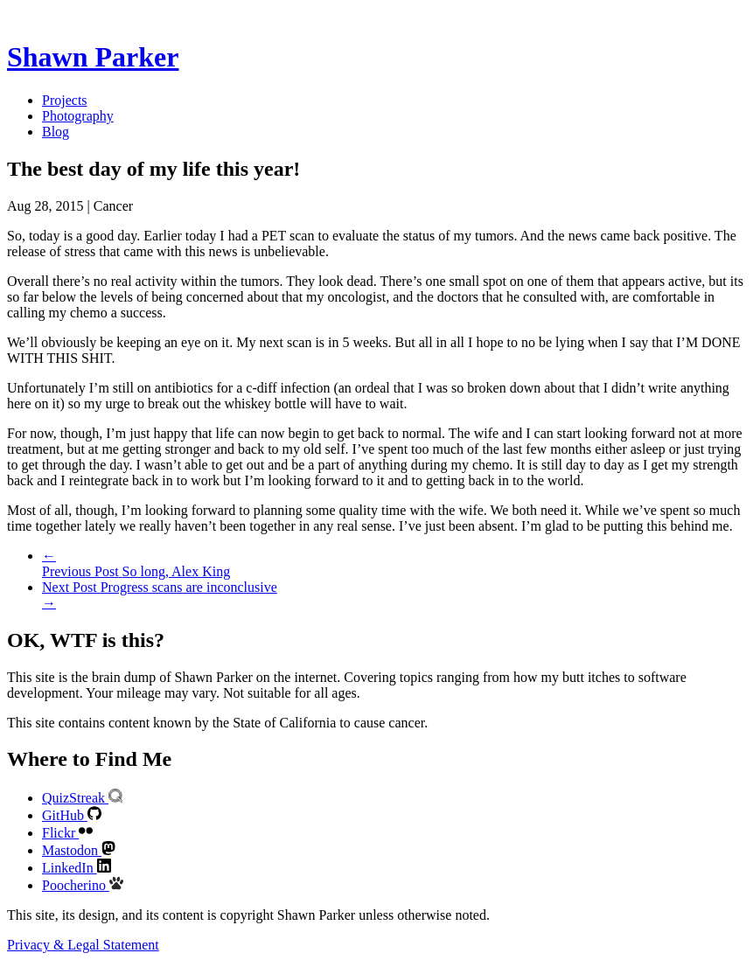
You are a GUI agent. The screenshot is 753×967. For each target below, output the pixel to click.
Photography (78, 115)
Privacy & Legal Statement (83, 944)
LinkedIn (76, 867)
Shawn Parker (92, 57)
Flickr (67, 832)
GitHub (71, 815)
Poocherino (82, 885)
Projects (64, 100)
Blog (55, 131)
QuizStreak (82, 797)
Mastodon (78, 850)
